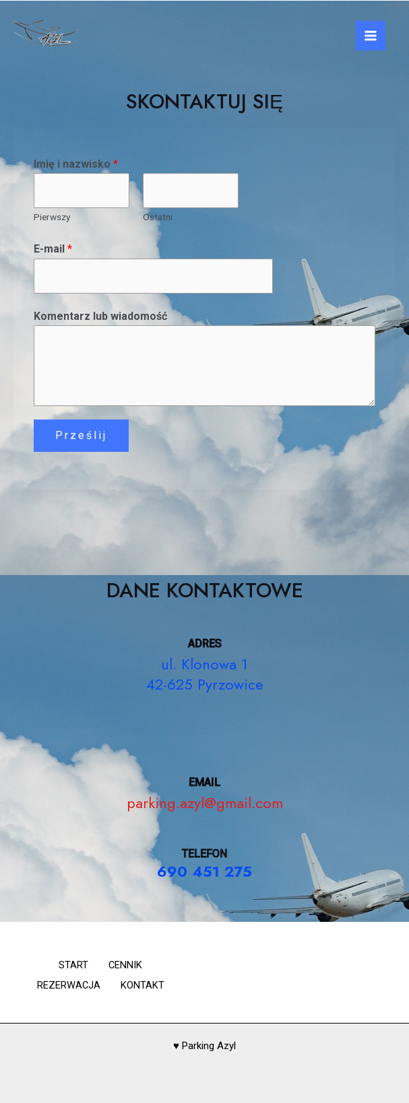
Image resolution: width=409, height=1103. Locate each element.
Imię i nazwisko (76, 164)
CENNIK (129, 967)
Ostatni (157, 217)
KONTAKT (146, 985)
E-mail (53, 250)
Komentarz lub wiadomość (100, 317)
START (70, 967)
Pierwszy (52, 217)
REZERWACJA (65, 985)
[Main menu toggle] (370, 36)
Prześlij (81, 436)
